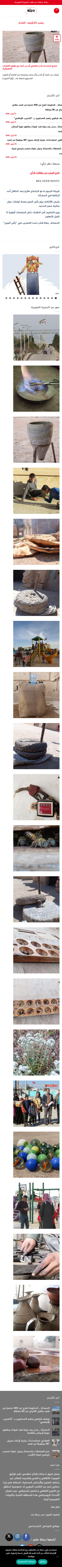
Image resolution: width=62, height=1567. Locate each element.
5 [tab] (40, 298)
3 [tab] (48, 298)
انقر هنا (55, 1507)
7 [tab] (33, 298)
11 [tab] (18, 298)
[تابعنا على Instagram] (17, 1537)
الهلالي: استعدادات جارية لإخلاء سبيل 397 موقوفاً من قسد (28, 1442)
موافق (43, 1562)
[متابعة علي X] (9, 1537)
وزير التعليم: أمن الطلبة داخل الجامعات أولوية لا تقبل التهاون (33, 214)
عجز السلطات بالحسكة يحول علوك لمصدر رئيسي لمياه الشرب (26, 1453)
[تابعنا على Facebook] (26, 1537)
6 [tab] (37, 298)
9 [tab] (25, 298)
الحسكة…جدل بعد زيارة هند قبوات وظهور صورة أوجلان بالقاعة (26, 1431)
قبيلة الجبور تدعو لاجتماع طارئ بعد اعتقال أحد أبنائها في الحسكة (33, 193)
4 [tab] (44, 298)
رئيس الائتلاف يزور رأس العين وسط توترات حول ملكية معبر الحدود (33, 204)
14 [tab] (6, 298)
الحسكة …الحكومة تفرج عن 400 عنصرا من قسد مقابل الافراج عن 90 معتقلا (26, 1410)
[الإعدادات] (58, 1557)
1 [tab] (56, 298)
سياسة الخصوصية (26, 1562)
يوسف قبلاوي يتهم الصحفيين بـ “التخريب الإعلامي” (26, 1421)
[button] (56, 10)
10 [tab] (21, 298)
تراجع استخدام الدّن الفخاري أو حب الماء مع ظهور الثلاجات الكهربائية (29, 68)
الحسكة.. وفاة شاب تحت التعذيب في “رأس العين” (31, 223)
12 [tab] (14, 298)
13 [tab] (10, 298)
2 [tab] (52, 298)
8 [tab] (29, 298)
